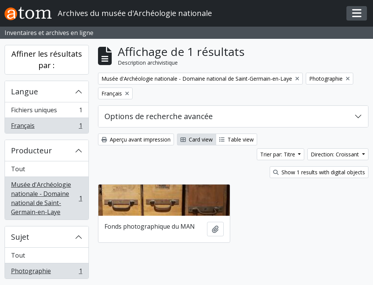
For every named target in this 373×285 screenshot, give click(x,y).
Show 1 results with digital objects (319, 172)
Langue (24, 91)
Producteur (31, 150)
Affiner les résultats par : (46, 59)
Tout (18, 169)
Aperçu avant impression (136, 139)
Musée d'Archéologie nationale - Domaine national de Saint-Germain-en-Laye (46, 198)
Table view (236, 139)
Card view (196, 139)
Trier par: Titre (278, 154)
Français (46, 127)
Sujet (20, 237)
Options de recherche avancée (158, 116)
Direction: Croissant (335, 154)
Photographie (46, 272)
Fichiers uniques (46, 111)
